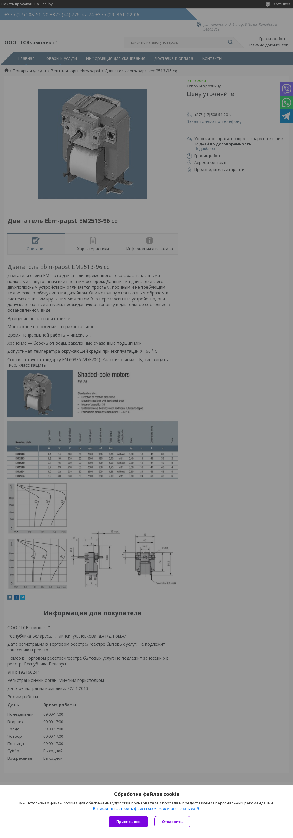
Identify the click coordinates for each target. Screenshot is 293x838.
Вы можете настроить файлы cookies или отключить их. (144, 808)
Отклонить (172, 821)
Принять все (128, 821)
